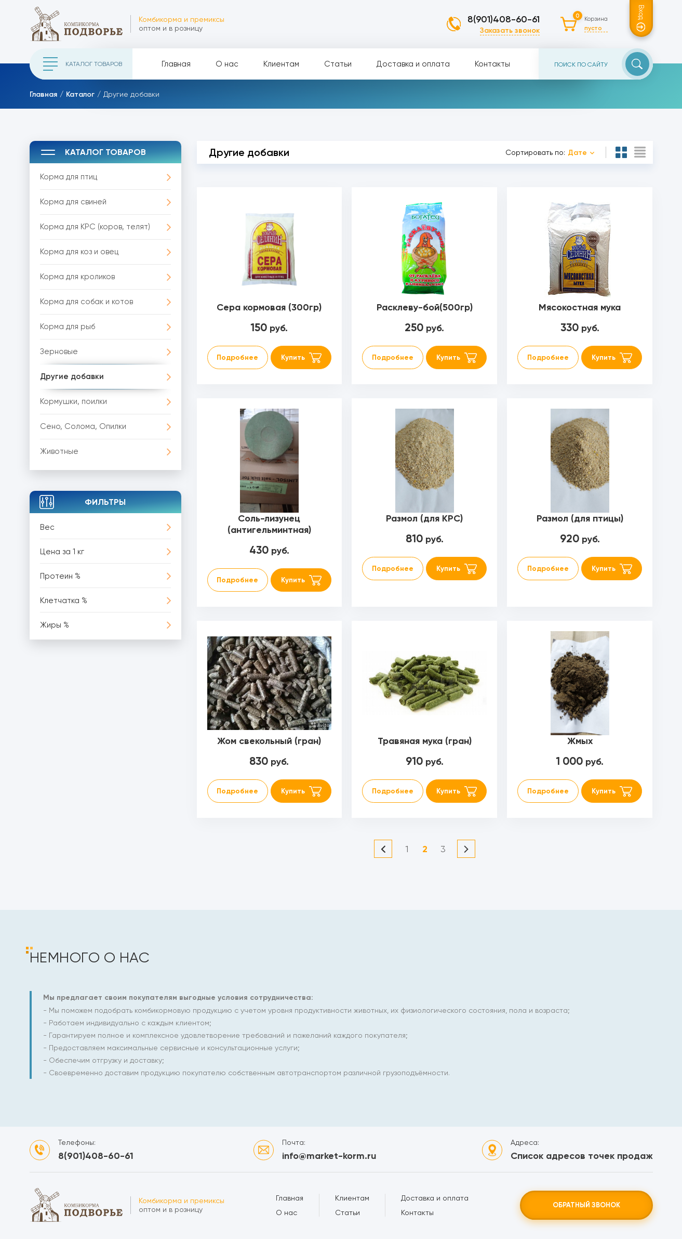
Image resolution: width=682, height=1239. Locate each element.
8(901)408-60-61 (503, 19)
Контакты (492, 64)
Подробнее (237, 357)
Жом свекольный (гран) (269, 741)
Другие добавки (72, 376)
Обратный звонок (586, 1205)
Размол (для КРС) (424, 518)
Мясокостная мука (580, 307)
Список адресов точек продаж (582, 1156)
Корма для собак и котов (86, 301)
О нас (227, 64)
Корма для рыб (67, 326)
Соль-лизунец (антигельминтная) (269, 524)
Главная (176, 64)
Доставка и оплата (413, 64)
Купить (293, 357)
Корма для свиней (73, 201)
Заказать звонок (510, 30)
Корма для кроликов (77, 276)
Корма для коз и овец (79, 251)
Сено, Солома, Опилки (83, 426)
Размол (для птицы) (580, 518)
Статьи (338, 64)
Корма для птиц (68, 176)
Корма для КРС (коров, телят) (95, 226)
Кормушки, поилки (73, 401)
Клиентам (281, 64)
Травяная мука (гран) (425, 741)
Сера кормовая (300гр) (269, 307)
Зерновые (59, 351)
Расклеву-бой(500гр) (425, 307)
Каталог (80, 94)
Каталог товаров (82, 64)
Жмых (580, 741)
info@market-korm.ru (329, 1156)
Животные (59, 451)
